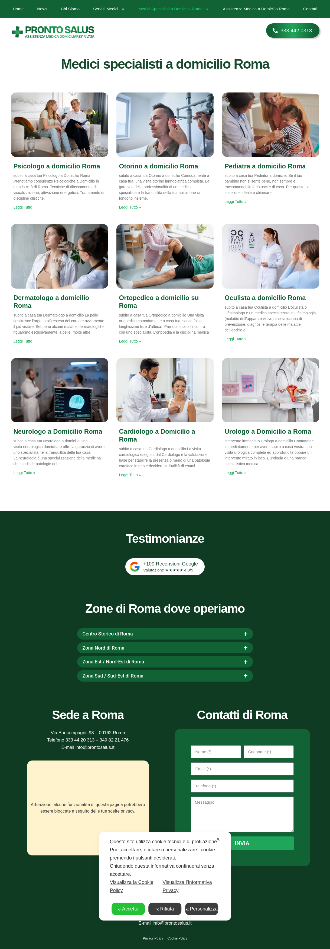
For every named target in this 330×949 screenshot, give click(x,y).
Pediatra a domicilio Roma (265, 166)
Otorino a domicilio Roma (158, 166)
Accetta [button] (128, 909)
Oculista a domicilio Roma (265, 297)
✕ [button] (218, 839)
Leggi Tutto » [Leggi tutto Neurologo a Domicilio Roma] (24, 473)
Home (18, 9)
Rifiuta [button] (165, 909)
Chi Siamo (70, 9)
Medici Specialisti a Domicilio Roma (174, 9)
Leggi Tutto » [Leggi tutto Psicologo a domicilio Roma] (24, 207)
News (42, 9)
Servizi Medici (109, 9)
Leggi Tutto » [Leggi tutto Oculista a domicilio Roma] (236, 339)
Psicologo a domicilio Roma (57, 166)
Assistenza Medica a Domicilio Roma (256, 9)
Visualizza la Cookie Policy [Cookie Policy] (131, 886)
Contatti (310, 9)
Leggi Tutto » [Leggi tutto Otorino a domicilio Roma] (130, 207)
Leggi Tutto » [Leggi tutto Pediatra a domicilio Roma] (236, 201)
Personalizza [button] (202, 909)
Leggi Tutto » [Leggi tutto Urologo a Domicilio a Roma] (236, 473)
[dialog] (165, 876)
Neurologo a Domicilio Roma (58, 431)
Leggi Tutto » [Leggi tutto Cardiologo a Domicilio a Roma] (130, 475)
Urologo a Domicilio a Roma (268, 431)
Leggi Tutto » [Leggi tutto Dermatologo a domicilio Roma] (24, 341)
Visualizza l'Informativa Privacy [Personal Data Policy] (187, 886)
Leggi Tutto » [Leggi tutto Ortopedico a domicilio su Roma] (130, 341)
